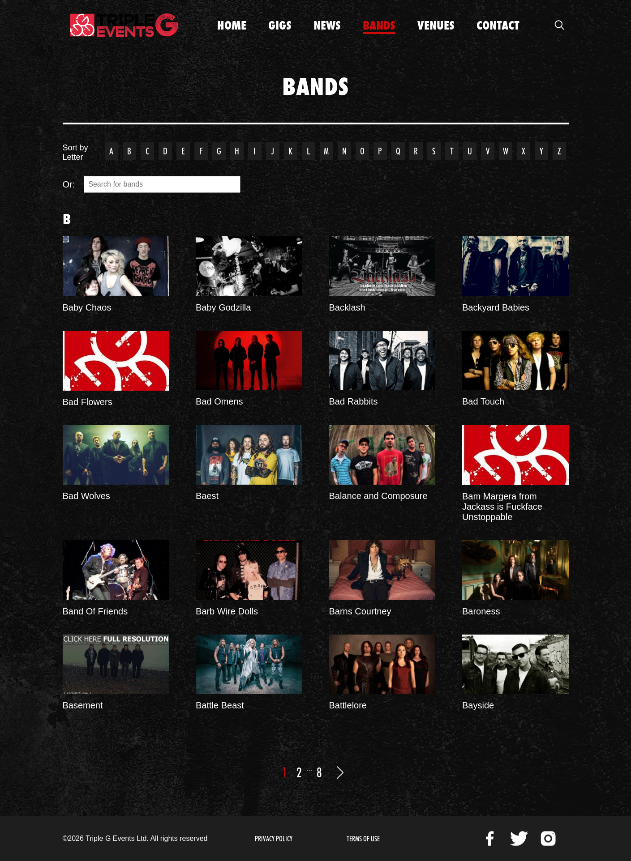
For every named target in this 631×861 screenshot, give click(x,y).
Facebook (490, 839)
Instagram (548, 839)
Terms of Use (363, 839)
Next (339, 772)
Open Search (560, 25)
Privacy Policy (273, 839)
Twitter (519, 839)
